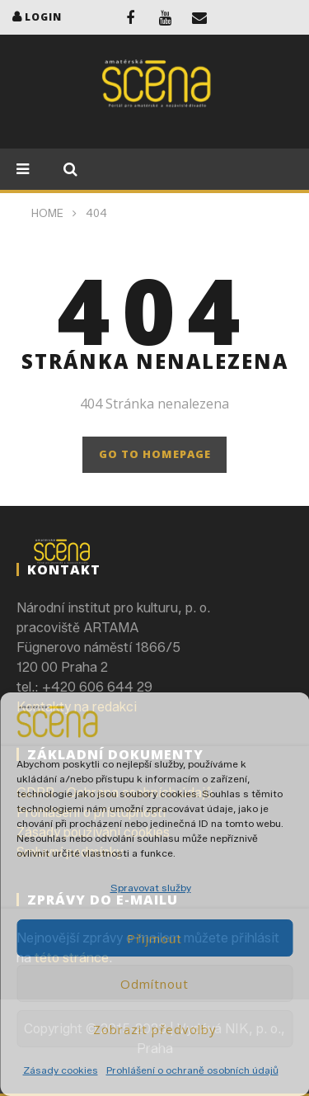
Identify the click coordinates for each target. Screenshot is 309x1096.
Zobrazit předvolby (155, 1029)
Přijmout (154, 938)
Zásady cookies (60, 1070)
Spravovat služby (150, 887)
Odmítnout (154, 984)
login (43, 17)
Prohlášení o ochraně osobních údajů (192, 1070)
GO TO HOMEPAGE (155, 453)
